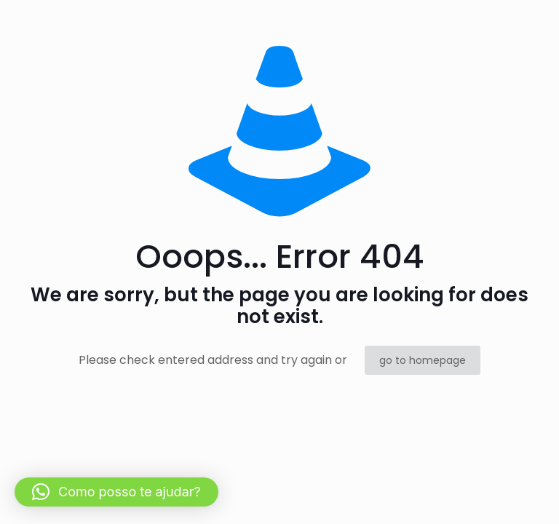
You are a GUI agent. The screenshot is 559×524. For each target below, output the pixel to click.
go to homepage (422, 360)
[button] (116, 492)
